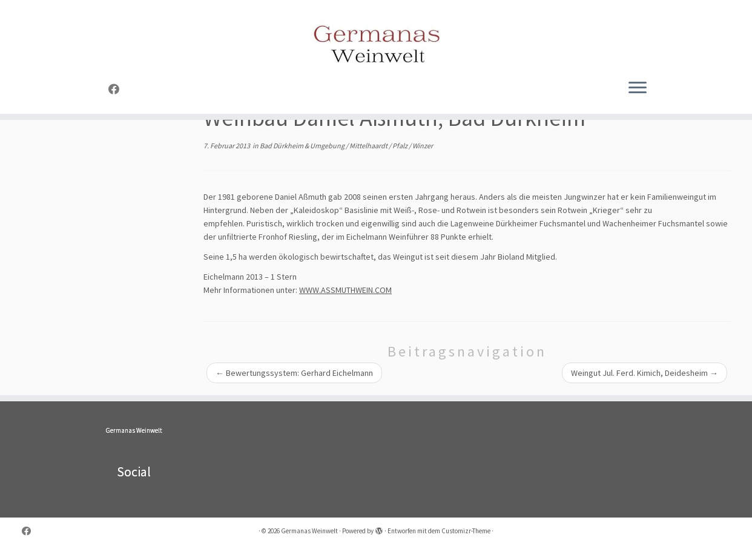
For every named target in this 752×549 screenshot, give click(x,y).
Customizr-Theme (465, 531)
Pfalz (400, 145)
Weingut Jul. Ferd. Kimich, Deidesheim (644, 372)
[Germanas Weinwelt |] (376, 36)
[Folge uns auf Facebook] (117, 89)
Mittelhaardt (369, 145)
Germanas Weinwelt (133, 430)
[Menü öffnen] (637, 88)
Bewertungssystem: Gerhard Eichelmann (294, 372)
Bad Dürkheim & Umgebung (303, 145)
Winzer (422, 145)
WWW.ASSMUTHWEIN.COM (345, 289)
